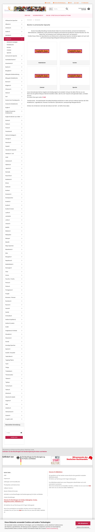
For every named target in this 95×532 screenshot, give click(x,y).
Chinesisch (8, 89)
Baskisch (7, 67)
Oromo (7, 275)
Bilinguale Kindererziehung (12, 74)
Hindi (6, 157)
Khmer (7, 183)
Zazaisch (7, 415)
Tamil (6, 364)
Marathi (7, 242)
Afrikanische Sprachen (11, 20)
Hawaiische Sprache (10, 150)
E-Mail (44, 97)
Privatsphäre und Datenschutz (12, 485)
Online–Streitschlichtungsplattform (58, 15)
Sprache (9, 53)
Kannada (7, 172)
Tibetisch (7, 378)
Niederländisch (9, 264)
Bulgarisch (8, 85)
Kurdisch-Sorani (9, 209)
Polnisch (7, 286)
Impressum (7, 478)
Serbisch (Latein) (9, 323)
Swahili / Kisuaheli (10, 353)
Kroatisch (7, 201)
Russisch (7, 305)
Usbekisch (8, 408)
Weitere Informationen (83, 527)
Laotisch (7, 212)
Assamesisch (9, 63)
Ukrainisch (8, 393)
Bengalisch (8, 70)
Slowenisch (8, 338)
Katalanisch (8, 179)
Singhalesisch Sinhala (11, 330)
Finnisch (7, 128)
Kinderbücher (10, 45)
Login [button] (76, 2)
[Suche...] (51, 9)
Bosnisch (7, 82)
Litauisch (7, 223)
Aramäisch (8, 35)
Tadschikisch (8, 356)
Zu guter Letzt (9, 419)
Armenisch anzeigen (12, 42)
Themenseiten (9, 375)
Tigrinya (7, 382)
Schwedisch (8, 316)
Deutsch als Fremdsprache (12, 100)
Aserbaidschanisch (10, 59)
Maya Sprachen (9, 246)
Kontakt (47, 2)
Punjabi (7, 294)
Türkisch (7, 389)
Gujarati (7, 146)
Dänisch (7, 93)
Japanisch (8, 168)
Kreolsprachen (9, 198)
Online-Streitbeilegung (59, 2)
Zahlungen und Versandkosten (12, 482)
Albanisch (8, 24)
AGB (5, 475)
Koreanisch (8, 194)
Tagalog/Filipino (9, 360)
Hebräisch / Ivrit (9, 153)
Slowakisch (8, 334)
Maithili (7, 227)
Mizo (6, 253)
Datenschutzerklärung (52, 528)
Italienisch (8, 164)
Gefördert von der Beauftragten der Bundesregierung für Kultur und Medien (23, 494)
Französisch (8, 131)
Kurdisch (7, 205)
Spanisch (7, 349)
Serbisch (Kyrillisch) (10, 319)
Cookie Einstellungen (9, 497)
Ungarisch (8, 400)
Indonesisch (8, 161)
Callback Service (8, 488)
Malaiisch (7, 231)
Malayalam (8, 235)
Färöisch (7, 124)
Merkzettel (85, 2)
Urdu (6, 404)
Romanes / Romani (10, 297)
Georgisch (8, 139)
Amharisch (8, 28)
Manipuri (7, 238)
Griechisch (8, 142)
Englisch (7, 107)
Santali (7, 312)
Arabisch (7, 31)
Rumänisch (8, 301)
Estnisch (7, 120)
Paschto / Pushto (9, 279)
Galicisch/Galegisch (10, 135)
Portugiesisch (9, 290)
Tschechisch (8, 386)
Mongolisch (8, 257)
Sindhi (7, 327)
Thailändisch (8, 371)
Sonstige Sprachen (10, 345)
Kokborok (7, 187)
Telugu (7, 367)
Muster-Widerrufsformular (11, 491)
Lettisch (7, 220)
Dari (6, 96)
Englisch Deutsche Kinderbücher (10, 112)
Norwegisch (8, 268)
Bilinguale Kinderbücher (11, 78)
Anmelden (14, 437)
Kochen (9, 47)
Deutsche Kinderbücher (11, 104)
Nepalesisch (8, 260)
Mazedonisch (8, 249)
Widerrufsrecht (38, 15)
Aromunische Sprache (11, 56)
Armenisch (8, 39)
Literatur (9, 50)
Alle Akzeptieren (83, 523)
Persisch (7, 282)
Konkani (7, 190)
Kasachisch (8, 176)
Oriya (6, 271)
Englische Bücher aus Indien (12, 117)
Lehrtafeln (8, 216)
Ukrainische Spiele (10, 397)
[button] (70, 2)
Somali (7, 341)
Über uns (27, 15)
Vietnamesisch (9, 412)
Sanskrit (7, 308)
